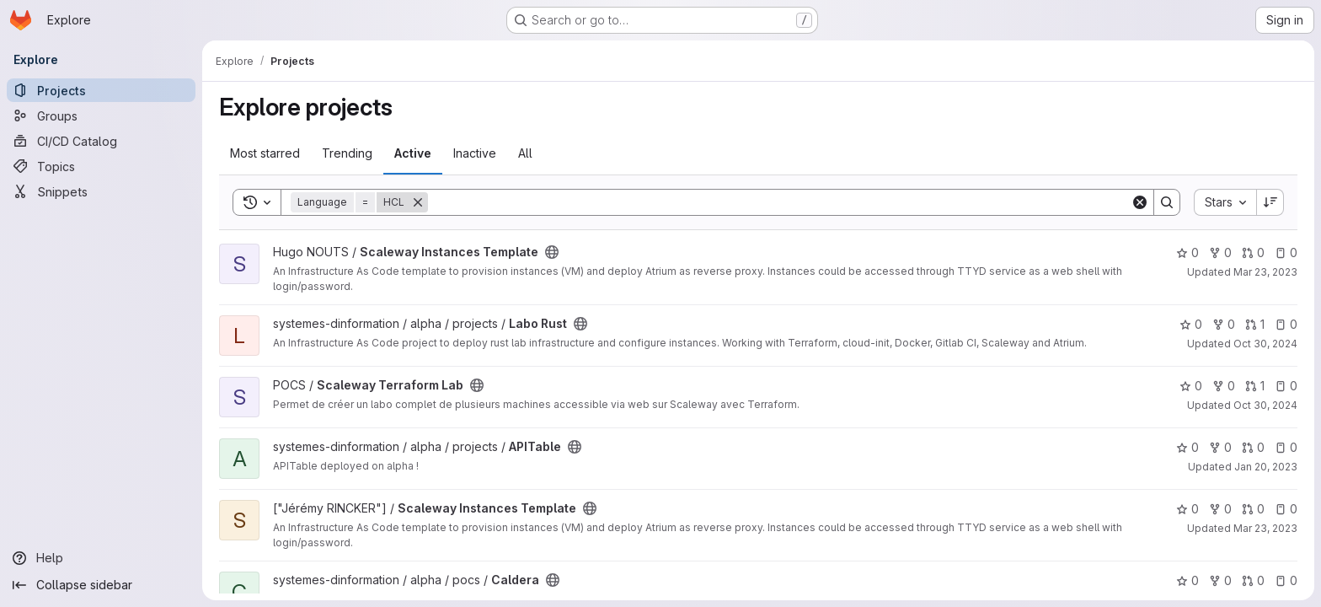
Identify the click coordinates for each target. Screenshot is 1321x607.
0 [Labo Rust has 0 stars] (1190, 324)
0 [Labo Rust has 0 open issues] (1286, 324)
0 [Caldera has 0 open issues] (1286, 580)
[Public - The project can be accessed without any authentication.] (552, 252)
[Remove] (418, 202)
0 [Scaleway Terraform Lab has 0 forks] (1223, 386)
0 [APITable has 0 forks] (1220, 447)
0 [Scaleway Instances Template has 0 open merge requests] (1253, 252)
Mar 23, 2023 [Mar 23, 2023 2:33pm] (1265, 528)
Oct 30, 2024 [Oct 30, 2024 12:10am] (1265, 343)
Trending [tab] (347, 153)
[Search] (779, 202)
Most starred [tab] (265, 153)
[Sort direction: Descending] (1270, 202)
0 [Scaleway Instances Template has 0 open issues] (1286, 252)
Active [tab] (412, 153)
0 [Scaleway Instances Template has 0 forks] (1220, 252)
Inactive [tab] (474, 153)
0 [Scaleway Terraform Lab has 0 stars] (1190, 386)
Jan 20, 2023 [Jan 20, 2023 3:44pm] (1265, 466)
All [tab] (525, 153)
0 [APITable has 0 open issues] (1286, 447)
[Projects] (101, 90)
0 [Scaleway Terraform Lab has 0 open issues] (1286, 386)
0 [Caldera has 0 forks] (1220, 580)
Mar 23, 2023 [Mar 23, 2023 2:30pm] (1265, 272)
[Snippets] (101, 191)
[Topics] (101, 166)
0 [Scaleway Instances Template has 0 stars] (1187, 252)
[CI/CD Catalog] (101, 141)
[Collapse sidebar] (101, 585)
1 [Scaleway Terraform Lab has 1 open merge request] (1255, 386)
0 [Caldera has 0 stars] (1187, 580)
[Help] (101, 558)
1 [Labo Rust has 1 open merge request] (1255, 324)
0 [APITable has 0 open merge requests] (1253, 447)
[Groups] (101, 115)
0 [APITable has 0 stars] (1187, 447)
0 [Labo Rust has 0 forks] (1223, 324)
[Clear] (1140, 202)
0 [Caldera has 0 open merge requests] (1253, 580)
